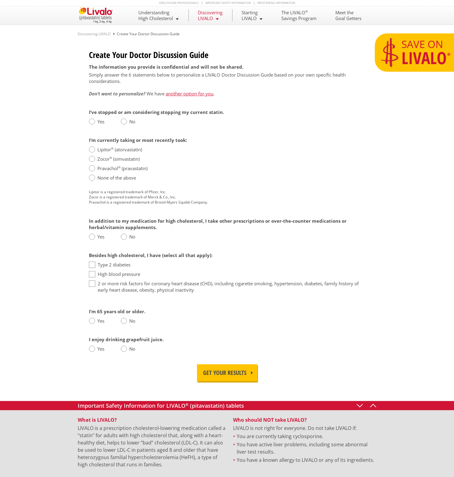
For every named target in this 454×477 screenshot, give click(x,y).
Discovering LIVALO (94, 33)
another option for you (189, 94)
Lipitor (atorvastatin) (119, 149)
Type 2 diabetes (114, 265)
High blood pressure (119, 274)
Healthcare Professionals (179, 3)
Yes (100, 121)
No (132, 121)
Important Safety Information (228, 3)
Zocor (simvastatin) (118, 159)
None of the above (116, 178)
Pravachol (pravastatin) (122, 168)
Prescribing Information (276, 3)
